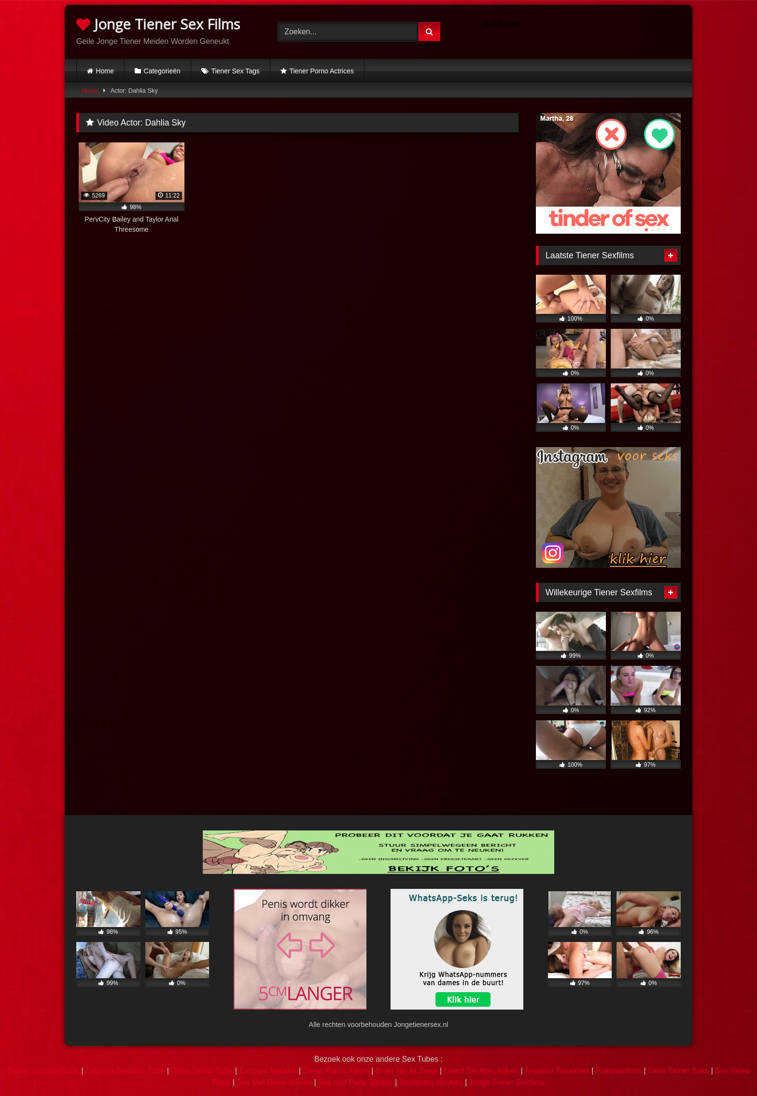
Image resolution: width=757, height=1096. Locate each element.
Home (105, 71)
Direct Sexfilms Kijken (481, 1071)
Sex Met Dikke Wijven (274, 1082)
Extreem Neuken (267, 1071)
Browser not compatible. (580, 30)
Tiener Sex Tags (235, 71)
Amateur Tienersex (556, 1071)
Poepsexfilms (619, 1071)
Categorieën (162, 71)
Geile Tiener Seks (678, 1071)
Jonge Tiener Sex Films (158, 23)
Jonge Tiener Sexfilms (507, 1082)
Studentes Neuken (431, 1082)
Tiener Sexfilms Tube (43, 1071)
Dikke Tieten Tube (202, 1071)
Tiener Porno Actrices (321, 71)
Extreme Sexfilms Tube (125, 1071)
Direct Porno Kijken (336, 1071)
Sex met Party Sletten (355, 1082)
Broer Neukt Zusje (407, 1071)
